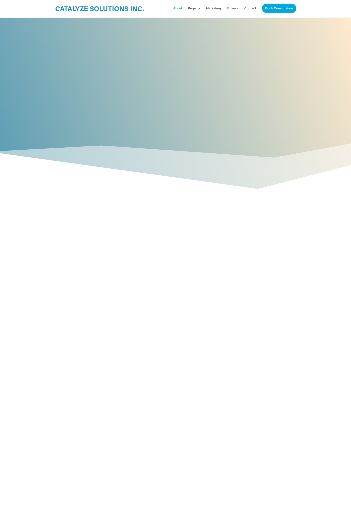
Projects (194, 8)
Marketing (213, 8)
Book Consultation (279, 8)
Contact (250, 8)
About (177, 8)
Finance (233, 8)
